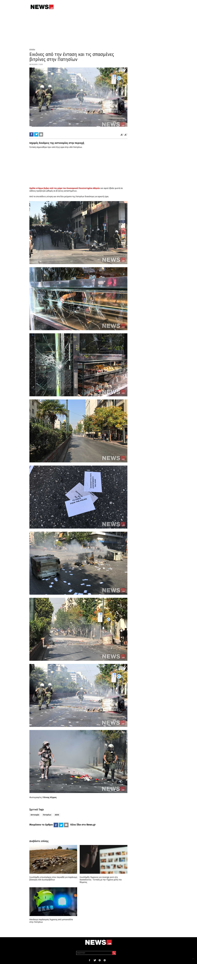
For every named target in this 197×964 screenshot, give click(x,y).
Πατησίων (47, 815)
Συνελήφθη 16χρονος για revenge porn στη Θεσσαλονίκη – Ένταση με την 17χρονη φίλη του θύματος (101, 879)
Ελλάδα (32, 50)
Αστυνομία (35, 815)
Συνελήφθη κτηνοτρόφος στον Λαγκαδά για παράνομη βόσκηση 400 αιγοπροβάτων (53, 878)
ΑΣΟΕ (57, 815)
